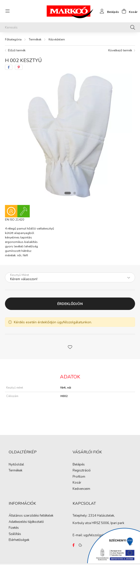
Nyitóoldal (16, 465)
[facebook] (8, 67)
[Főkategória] (13, 39)
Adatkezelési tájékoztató (26, 522)
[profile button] (108, 11)
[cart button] (128, 11)
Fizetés (14, 528)
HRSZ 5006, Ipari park (108, 523)
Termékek (35, 39)
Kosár (77, 483)
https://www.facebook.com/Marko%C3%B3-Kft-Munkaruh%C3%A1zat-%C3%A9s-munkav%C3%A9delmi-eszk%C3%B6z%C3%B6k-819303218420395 (74, 545)
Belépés (79, 465)
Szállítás (15, 534)
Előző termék (17, 50)
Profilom (79, 477)
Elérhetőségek (19, 540)
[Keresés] (70, 27)
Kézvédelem (57, 39)
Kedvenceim (81, 489)
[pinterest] (19, 67)
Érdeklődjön (70, 303)
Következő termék (120, 50)
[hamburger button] (7, 11)
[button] (70, 347)
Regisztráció (82, 471)
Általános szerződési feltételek (31, 516)
